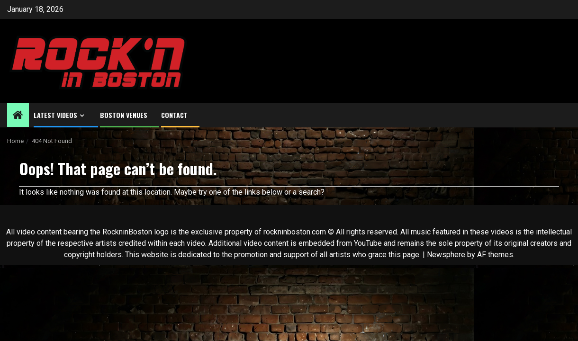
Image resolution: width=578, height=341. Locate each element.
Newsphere (446, 254)
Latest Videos (55, 115)
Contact (174, 115)
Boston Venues (123, 115)
